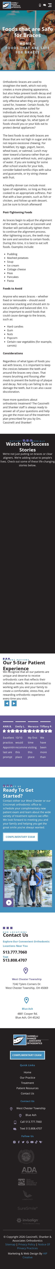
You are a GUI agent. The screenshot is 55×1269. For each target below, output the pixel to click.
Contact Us (27, 1093)
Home (26, 43)
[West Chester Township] (25, 970)
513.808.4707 (15, 960)
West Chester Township (27, 979)
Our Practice (27, 1077)
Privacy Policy (27, 1244)
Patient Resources (27, 1088)
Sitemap (10, 1244)
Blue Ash (27, 1008)
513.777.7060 (15, 952)
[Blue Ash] (26, 1000)
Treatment (27, 1083)
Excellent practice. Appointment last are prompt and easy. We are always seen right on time (9, 747)
